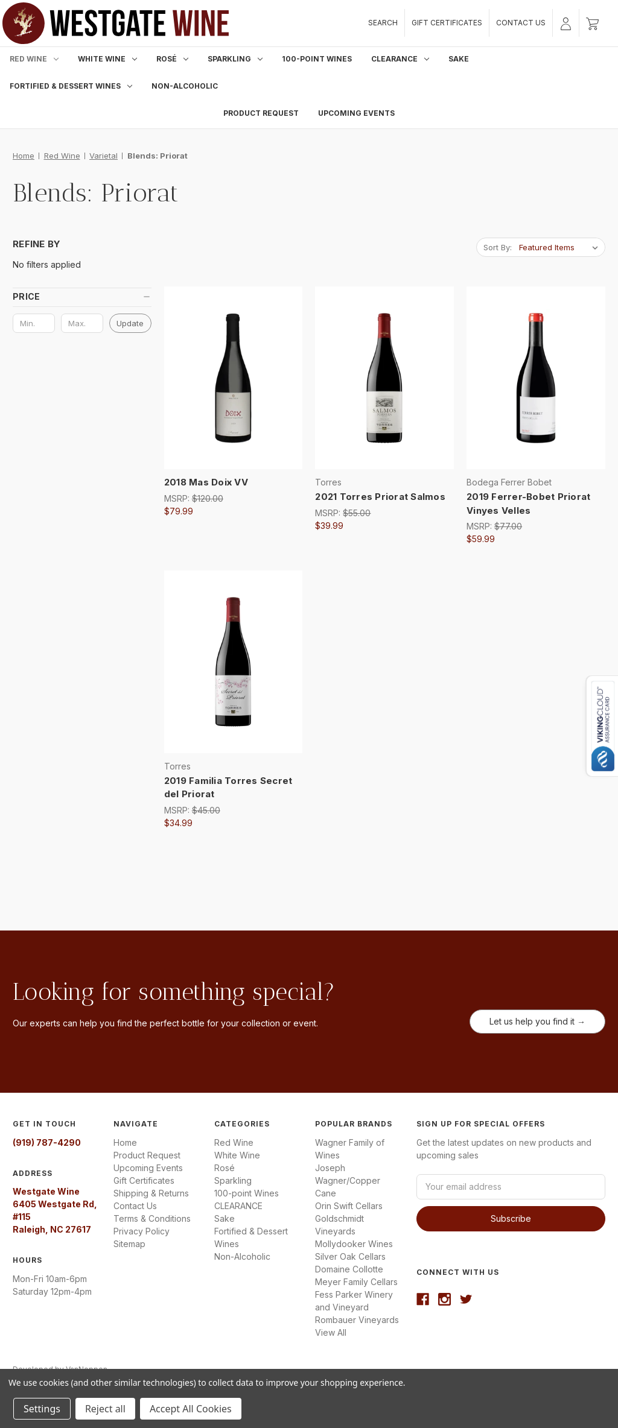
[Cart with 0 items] (592, 23)
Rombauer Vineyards (357, 1320)
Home (125, 1142)
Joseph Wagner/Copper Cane (347, 1180)
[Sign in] (566, 23)
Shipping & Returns (151, 1193)
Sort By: (497, 247)
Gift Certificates (447, 22)
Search (383, 22)
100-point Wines (317, 58)
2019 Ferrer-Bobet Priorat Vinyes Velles (528, 503)
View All (330, 1332)
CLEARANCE (400, 58)
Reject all (105, 1408)
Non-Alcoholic (184, 85)
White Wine (107, 58)
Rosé (172, 58)
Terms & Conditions (152, 1218)
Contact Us (521, 22)
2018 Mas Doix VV (206, 482)
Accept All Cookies (191, 1408)
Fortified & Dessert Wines (71, 85)
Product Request (261, 113)
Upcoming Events (356, 113)
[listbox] (561, 247)
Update (130, 323)
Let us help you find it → (537, 1021)
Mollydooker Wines (354, 1244)
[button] (82, 296)
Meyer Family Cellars (356, 1282)
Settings (42, 1408)
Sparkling (235, 58)
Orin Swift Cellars (349, 1206)
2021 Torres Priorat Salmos (380, 496)
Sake (458, 58)
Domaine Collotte (349, 1269)
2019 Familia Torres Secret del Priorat (228, 787)
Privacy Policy (141, 1231)
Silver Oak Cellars (350, 1256)
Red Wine (34, 58)
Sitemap (129, 1244)
